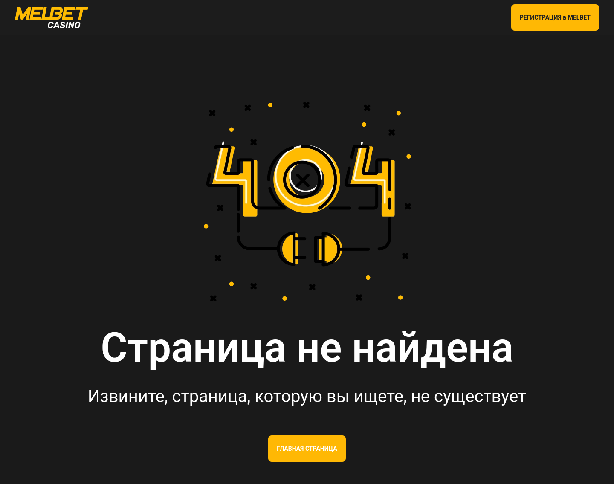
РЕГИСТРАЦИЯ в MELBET (555, 17)
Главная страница (307, 448)
